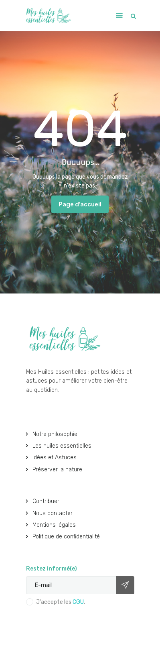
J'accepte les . (60, 602)
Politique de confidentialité (66, 536)
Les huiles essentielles (61, 445)
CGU (78, 602)
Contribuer (45, 501)
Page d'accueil (80, 204)
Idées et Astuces (54, 457)
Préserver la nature (57, 469)
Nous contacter (52, 513)
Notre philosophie (54, 434)
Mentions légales (54, 525)
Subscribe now (125, 585)
